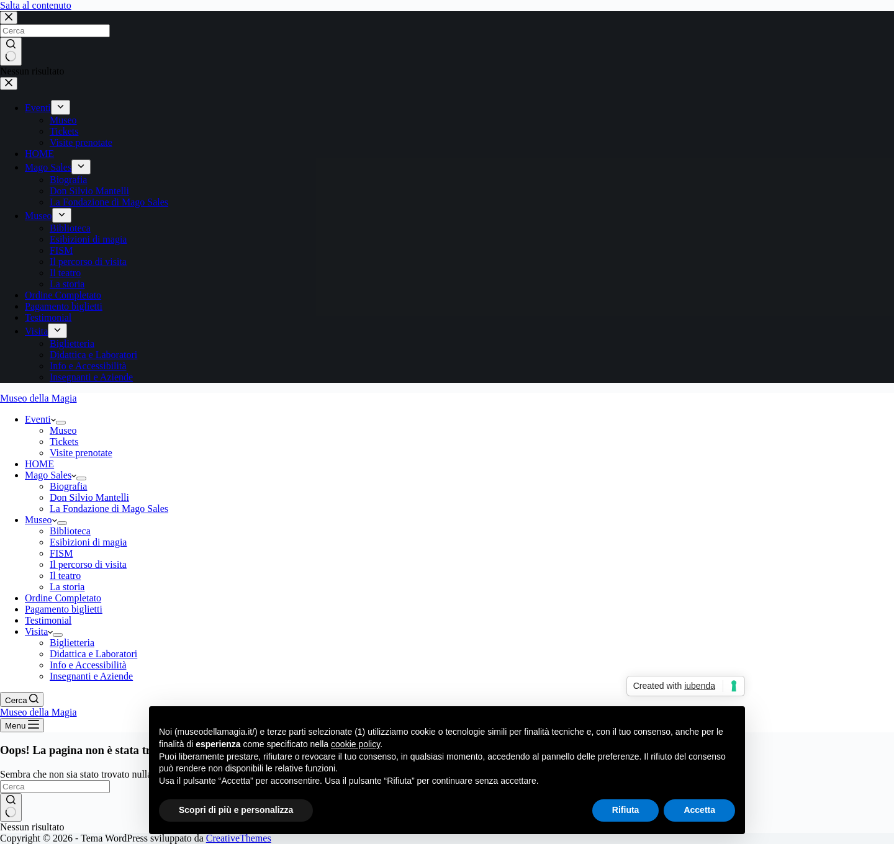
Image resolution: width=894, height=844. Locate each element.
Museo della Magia (38, 398)
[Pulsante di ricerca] (11, 807)
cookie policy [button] (355, 744)
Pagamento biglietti (63, 609)
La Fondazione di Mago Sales (109, 508)
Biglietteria (72, 642)
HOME (39, 464)
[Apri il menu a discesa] (61, 422)
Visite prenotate (81, 452)
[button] (53, 419)
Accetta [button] (699, 810)
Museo (63, 430)
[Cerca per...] (55, 786)
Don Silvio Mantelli (89, 497)
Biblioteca (70, 531)
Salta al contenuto (35, 5)
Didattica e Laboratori (93, 654)
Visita (39, 631)
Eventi (40, 419)
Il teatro (65, 575)
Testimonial (48, 620)
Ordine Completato (63, 598)
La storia (67, 586)
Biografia (68, 486)
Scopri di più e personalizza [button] (236, 810)
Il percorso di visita (88, 564)
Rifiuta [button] (625, 810)
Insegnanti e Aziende (91, 676)
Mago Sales (50, 475)
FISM (61, 553)
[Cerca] (21, 699)
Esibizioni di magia (88, 542)
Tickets (64, 441)
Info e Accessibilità (88, 665)
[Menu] (22, 725)
